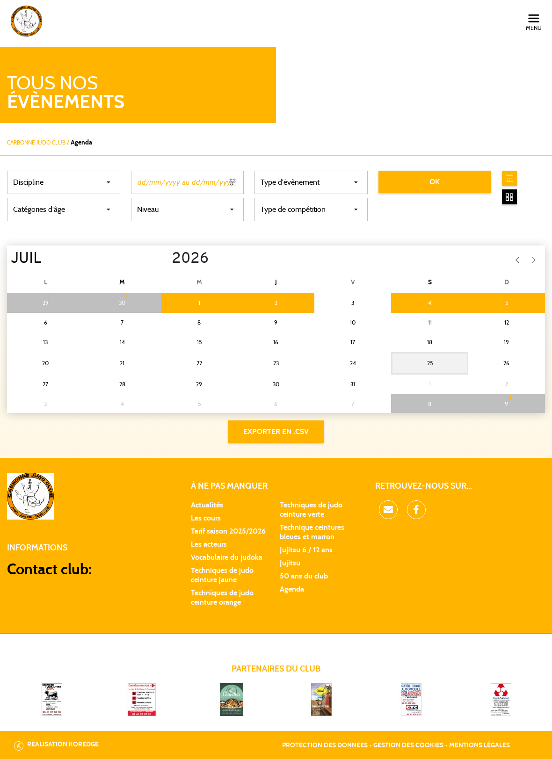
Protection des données (325, 745)
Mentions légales (479, 745)
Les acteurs (209, 544)
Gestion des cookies (408, 745)
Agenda (292, 589)
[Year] (164, 259)
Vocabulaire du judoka (226, 557)
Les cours (206, 518)
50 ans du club (304, 576)
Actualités (207, 505)
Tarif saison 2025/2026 (228, 531)
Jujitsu (290, 563)
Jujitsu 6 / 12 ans (306, 550)
